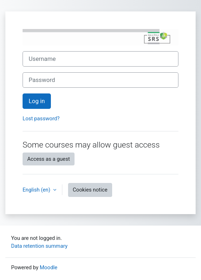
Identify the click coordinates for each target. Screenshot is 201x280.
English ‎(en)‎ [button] (37, 190)
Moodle (48, 267)
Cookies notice (90, 190)
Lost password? (41, 118)
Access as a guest (48, 159)
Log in (37, 101)
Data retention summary (39, 246)
